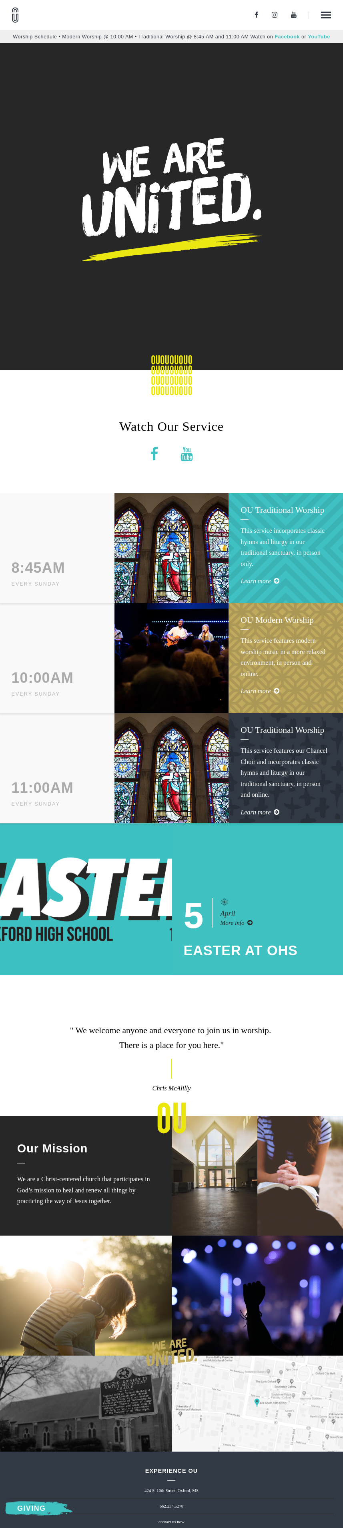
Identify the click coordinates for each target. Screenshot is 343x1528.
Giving (31, 1509)
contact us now (171, 1521)
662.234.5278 (171, 1506)
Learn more (260, 581)
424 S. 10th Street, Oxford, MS (171, 1490)
